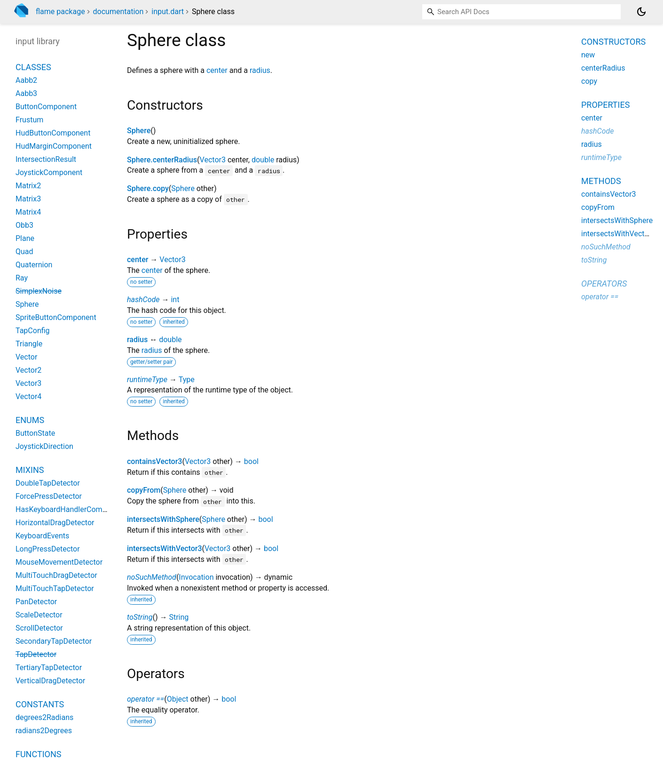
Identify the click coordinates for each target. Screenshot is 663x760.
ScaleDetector (39, 614)
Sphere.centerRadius (162, 159)
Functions (38, 754)
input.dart (167, 11)
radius (260, 70)
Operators (604, 283)
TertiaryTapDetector (49, 667)
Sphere (138, 130)
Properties (605, 105)
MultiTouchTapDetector (55, 588)
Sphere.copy (148, 188)
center (217, 70)
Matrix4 (28, 212)
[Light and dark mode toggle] (641, 11)
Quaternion (34, 264)
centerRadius (603, 68)
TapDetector (36, 654)
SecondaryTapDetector (54, 641)
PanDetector (36, 601)
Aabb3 (26, 93)
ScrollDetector (39, 628)
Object (178, 699)
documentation (118, 11)
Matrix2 (28, 185)
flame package (60, 11)
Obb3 (24, 225)
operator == (145, 699)
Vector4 (28, 396)
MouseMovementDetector (59, 562)
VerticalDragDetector (50, 680)
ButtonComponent (46, 106)
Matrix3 (28, 198)
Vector (26, 356)
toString (139, 617)
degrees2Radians (44, 717)
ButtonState (35, 433)
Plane (25, 238)
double (263, 159)
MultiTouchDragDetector (56, 575)
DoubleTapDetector (48, 483)
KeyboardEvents (42, 535)
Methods (601, 181)
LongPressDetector (48, 548)
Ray (22, 277)
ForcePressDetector (49, 496)
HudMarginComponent (54, 146)
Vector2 (28, 370)
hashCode (143, 299)
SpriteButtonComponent (56, 317)
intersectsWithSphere (163, 519)
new (588, 54)
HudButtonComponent (53, 132)
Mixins (30, 470)
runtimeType (147, 379)
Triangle (29, 343)
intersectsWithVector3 (164, 548)
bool (251, 461)
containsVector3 (154, 461)
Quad (24, 251)
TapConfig (33, 330)
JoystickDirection (44, 446)
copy (589, 81)
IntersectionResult (46, 159)
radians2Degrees (44, 730)
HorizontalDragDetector (55, 522)
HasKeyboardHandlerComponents (72, 509)
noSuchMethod (151, 577)
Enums (30, 420)
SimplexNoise (39, 291)
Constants (40, 704)
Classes (33, 67)
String (179, 617)
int (175, 299)
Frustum (29, 119)
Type (187, 379)
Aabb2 (26, 80)
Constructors (613, 42)
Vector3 (213, 159)
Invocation (196, 577)
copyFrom (143, 490)
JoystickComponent (49, 172)
